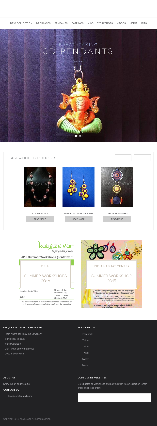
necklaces (43, 23)
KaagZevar (78, 7)
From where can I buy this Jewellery (23, 334)
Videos (121, 23)
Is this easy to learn (15, 339)
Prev (123, 157)
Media (133, 23)
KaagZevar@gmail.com (20, 396)
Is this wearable (13, 343)
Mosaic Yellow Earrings (78, 213)
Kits (144, 23)
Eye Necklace (40, 213)
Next (142, 157)
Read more (78, 61)
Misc (91, 23)
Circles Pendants (117, 213)
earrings (78, 23)
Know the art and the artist (16, 384)
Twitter (83, 340)
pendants (61, 23)
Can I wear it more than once (19, 348)
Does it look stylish (14, 353)
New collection (21, 23)
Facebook (85, 334)
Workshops (105, 23)
